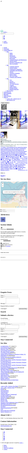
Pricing (5, 448)
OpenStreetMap (24, 207)
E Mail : (19, 168)
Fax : (3, 159)
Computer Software (14, 66)
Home (5, 447)
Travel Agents (13, 57)
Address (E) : (13, 165)
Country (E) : (5, 160)
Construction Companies (15, 69)
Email (2, 297)
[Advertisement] (14, 16)
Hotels (11, 54)
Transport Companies (15, 73)
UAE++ (21, 444)
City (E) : (10, 162)
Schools (11, 72)
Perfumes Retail (13, 88)
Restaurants (12, 55)
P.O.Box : (8, 159)
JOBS (6, 97)
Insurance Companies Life (16, 62)
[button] (24, 191)
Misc (8, 51)
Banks (11, 53)
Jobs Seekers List (11, 100)
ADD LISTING (7, 96)
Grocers (11, 81)
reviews (8, 246)
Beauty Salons (13, 74)
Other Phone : (16, 159)
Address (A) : (13, 167)
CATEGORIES (8, 50)
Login (5, 41)
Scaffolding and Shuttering (16, 70)
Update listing (5, 247)
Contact (5, 451)
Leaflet (17, 207)
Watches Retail (13, 61)
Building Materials (14, 89)
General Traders (13, 68)
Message (3, 304)
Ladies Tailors (13, 86)
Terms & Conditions (8, 449)
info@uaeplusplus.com (6, 427)
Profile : (14, 151)
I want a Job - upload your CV (14, 98)
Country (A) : (6, 161)
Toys (11, 80)
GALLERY (6, 49)
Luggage (12, 85)
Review (3, 330)
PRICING (6, 94)
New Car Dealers (14, 64)
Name (2, 295)
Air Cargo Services (14, 84)
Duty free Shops (13, 76)
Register (6, 42)
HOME (5, 47)
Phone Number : (15, 158)
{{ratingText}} (4, 323)
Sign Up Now (10, 90)
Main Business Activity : (13, 156)
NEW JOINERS (7, 93)
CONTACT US (7, 92)
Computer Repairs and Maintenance (18, 59)
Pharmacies (12, 82)
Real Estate (12, 58)
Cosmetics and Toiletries (15, 77)
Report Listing (5, 248)
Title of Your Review (6, 325)
